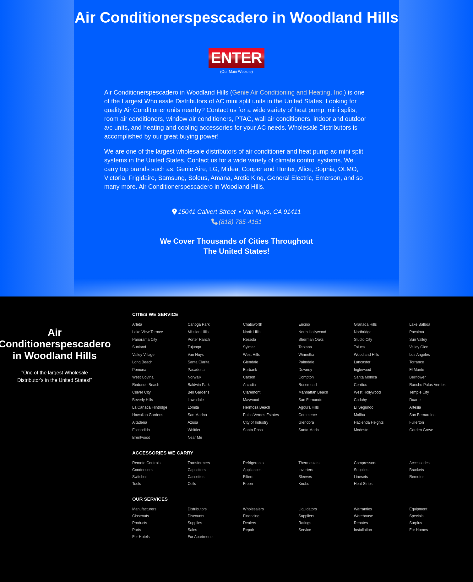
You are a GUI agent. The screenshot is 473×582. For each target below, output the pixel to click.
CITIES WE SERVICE (155, 314)
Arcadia (249, 385)
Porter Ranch (199, 339)
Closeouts (140, 516)
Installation (363, 530)
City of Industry (255, 422)
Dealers (249, 523)
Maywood (251, 400)
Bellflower (417, 377)
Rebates (361, 523)
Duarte (415, 400)
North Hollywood (312, 332)
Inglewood (362, 369)
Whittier (194, 430)
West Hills (251, 354)
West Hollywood (367, 392)
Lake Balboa (419, 324)
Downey (305, 369)
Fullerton (416, 422)
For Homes (418, 530)
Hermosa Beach (256, 407)
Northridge (363, 332)
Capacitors (196, 470)
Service (304, 530)
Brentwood (141, 437)
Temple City (419, 392)
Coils (192, 483)
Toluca (359, 347)
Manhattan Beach (313, 392)
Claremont (251, 392)
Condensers (142, 470)
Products (139, 523)
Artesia (415, 407)
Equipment (418, 509)
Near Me (195, 437)
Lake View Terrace (147, 332)
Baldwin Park (198, 385)
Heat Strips (363, 483)
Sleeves (305, 477)
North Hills (251, 332)
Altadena (139, 422)
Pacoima (416, 332)
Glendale (250, 362)
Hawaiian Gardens (147, 415)
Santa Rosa (253, 430)
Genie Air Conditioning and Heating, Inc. (288, 92)
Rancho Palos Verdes (427, 385)
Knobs (303, 483)
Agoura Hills (308, 407)
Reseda (249, 339)
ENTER (236, 57)
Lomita (193, 407)
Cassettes (196, 477)
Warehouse (363, 516)
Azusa (193, 422)
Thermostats (308, 463)
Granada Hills (365, 324)
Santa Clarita (198, 362)
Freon (248, 483)
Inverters (305, 470)
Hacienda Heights (369, 422)
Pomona (139, 369)
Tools (136, 483)
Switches (139, 477)
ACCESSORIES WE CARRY (162, 452)
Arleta (137, 324)
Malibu (359, 415)
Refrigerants (253, 463)
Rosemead (307, 385)
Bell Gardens (198, 392)
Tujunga (194, 347)
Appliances (252, 470)
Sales (192, 530)
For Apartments (200, 537)
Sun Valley (418, 339)
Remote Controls (146, 463)
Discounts (196, 516)
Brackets (416, 470)
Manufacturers (144, 509)
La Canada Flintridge (149, 407)
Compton (306, 377)
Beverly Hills (142, 400)
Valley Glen (418, 347)
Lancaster (362, 362)
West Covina (143, 377)
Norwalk (194, 377)
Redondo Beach (145, 385)
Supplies (361, 470)
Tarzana (305, 347)
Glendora (306, 422)
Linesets (361, 477)
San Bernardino (422, 415)
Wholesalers (253, 509)
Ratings (304, 523)
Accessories (419, 463)
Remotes (416, 477)
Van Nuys (196, 354)
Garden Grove (421, 430)
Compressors (365, 463)
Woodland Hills (366, 354)
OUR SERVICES (150, 499)
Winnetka (306, 354)
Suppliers (306, 516)
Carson (249, 377)
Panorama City (144, 339)
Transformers (199, 463)
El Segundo (363, 407)
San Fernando (310, 400)
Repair (248, 530)
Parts (136, 530)
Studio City (363, 339)
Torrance (416, 362)
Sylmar (249, 347)
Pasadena (196, 369)
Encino (304, 324)
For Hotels (141, 537)
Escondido (141, 430)
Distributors (197, 509)
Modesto (361, 430)
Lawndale (196, 400)
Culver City (141, 392)
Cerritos (360, 385)
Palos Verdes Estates (261, 415)
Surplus (415, 523)
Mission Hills (198, 332)
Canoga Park (198, 324)
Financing (251, 516)
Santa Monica (365, 377)
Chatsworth (252, 324)
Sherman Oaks (310, 339)
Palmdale (306, 362)
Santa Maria (308, 430)
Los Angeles (419, 354)
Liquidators (307, 509)
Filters (248, 477)
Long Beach (142, 362)
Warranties (363, 509)
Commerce (307, 415)
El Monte (416, 369)
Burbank (250, 369)
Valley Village (143, 354)
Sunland (139, 347)
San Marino (197, 415)
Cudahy (360, 400)
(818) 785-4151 (236, 221)
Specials (416, 516)
